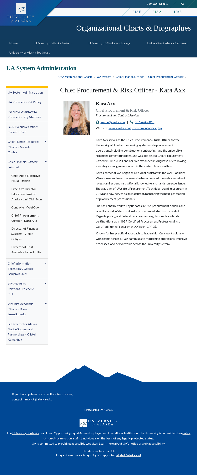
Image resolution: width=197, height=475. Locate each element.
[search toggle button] (183, 4)
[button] (46, 141)
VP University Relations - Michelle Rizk (21, 289)
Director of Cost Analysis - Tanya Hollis (26, 249)
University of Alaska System (52, 42)
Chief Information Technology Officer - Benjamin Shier (21, 269)
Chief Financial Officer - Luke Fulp (23, 164)
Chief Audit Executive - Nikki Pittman (26, 178)
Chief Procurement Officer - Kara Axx (25, 217)
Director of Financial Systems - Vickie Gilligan (24, 234)
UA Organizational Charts (75, 76)
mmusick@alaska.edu (37, 399)
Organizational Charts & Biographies (133, 28)
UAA (157, 12)
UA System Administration (25, 92)
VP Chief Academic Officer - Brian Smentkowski (20, 309)
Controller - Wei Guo (25, 207)
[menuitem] (27, 92)
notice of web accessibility (147, 443)
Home (13, 42)
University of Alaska (25, 433)
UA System (104, 76)
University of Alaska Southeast (29, 52)
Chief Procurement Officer (166, 76)
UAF (137, 12)
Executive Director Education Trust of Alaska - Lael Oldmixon (26, 194)
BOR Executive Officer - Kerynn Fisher (24, 129)
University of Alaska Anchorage (108, 42)
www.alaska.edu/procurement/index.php (135, 128)
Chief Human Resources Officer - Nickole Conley (23, 147)
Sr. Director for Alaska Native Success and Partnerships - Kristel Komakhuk (22, 331)
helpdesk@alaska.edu (128, 455)
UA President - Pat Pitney (24, 102)
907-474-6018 (144, 122)
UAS (178, 12)
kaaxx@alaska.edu (112, 122)
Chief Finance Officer (130, 76)
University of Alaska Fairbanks (167, 42)
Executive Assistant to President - (24, 114)
